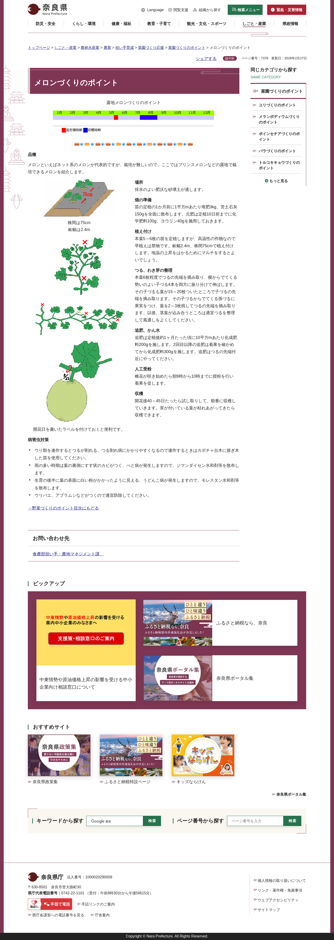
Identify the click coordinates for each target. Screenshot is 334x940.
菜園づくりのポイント (186, 48)
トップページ (39, 48)
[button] (152, 10)
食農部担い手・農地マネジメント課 (68, 554)
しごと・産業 (65, 48)
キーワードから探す (60, 821)
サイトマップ (269, 910)
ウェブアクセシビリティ (278, 900)
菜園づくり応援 (151, 48)
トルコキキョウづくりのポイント (279, 165)
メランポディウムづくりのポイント (279, 119)
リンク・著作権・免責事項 (280, 890)
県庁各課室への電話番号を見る (58, 915)
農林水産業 (90, 48)
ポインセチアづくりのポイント (279, 136)
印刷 (231, 58)
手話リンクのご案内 (98, 904)
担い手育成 (124, 48)
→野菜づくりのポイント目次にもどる (63, 508)
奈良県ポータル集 (291, 794)
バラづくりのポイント (277, 151)
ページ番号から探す (200, 821)
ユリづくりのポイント (277, 105)
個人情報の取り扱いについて (282, 881)
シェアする (206, 58)
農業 (107, 48)
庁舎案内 (102, 915)
